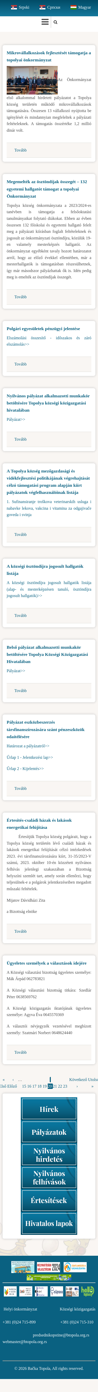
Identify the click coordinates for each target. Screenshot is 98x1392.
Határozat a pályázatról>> (28, 746)
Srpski (24, 7)
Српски (53, 7)
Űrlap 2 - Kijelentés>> (25, 768)
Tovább (20, 150)
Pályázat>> (16, 419)
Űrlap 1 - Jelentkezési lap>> (30, 757)
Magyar (84, 7)
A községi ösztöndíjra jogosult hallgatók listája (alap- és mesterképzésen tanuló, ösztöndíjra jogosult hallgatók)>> (49, 589)
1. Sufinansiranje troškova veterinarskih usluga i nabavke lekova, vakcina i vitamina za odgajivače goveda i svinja (49, 508)
